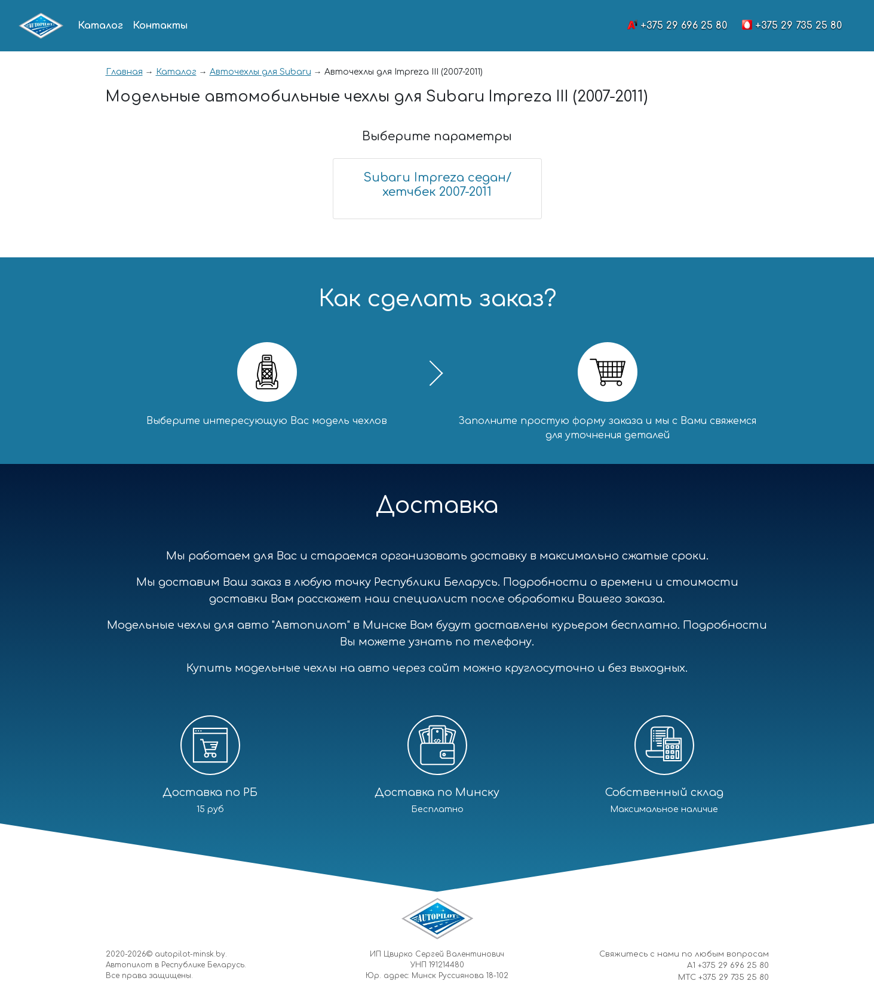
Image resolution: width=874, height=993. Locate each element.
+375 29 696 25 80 (683, 25)
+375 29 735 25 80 (798, 25)
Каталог (100, 25)
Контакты (160, 25)
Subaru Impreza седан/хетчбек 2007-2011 (437, 185)
